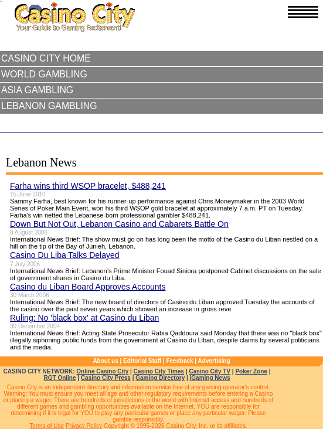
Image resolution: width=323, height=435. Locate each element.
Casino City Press (106, 378)
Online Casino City (102, 371)
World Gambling (44, 74)
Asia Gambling (37, 90)
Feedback (179, 361)
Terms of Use (46, 426)
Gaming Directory (160, 378)
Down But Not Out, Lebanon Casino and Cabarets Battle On (119, 224)
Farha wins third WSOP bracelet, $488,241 (88, 186)
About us (105, 361)
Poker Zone (251, 371)
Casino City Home (46, 58)
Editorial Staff (142, 361)
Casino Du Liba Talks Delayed (65, 255)
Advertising (214, 361)
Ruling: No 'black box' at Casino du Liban (84, 317)
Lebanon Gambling (49, 106)
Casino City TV (209, 371)
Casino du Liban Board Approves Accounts (87, 286)
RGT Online (60, 378)
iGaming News (210, 378)
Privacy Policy (84, 426)
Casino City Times (159, 371)
